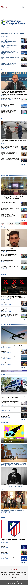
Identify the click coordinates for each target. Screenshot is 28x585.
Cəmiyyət (4, 227)
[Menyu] (26, 7)
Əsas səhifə (7, 11)
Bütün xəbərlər (23, 164)
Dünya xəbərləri (6, 324)
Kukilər (25, 574)
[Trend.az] (4, 7)
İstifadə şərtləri (12, 574)
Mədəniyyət (4, 422)
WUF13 (3, 69)
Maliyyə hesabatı (12, 572)
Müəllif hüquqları (5, 574)
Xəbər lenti (21, 11)
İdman (3, 517)
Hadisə (3, 374)
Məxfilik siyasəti (19, 574)
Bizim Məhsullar (24, 572)
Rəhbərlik (18, 572)
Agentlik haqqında (4, 572)
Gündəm (3, 274)
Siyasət (3, 119)
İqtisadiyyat (4, 175)
